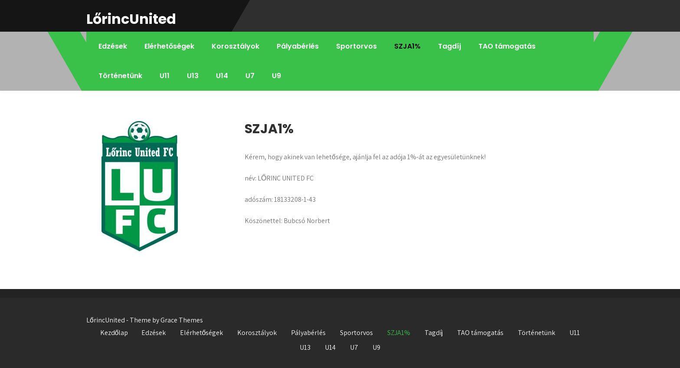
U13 (193, 76)
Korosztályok (235, 46)
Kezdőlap (114, 332)
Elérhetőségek (169, 46)
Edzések (112, 46)
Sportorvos (356, 46)
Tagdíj (449, 46)
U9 (276, 76)
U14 (222, 76)
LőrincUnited (131, 19)
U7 (250, 76)
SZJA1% (407, 46)
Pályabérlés (298, 46)
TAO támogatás (507, 46)
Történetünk (120, 76)
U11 (165, 76)
